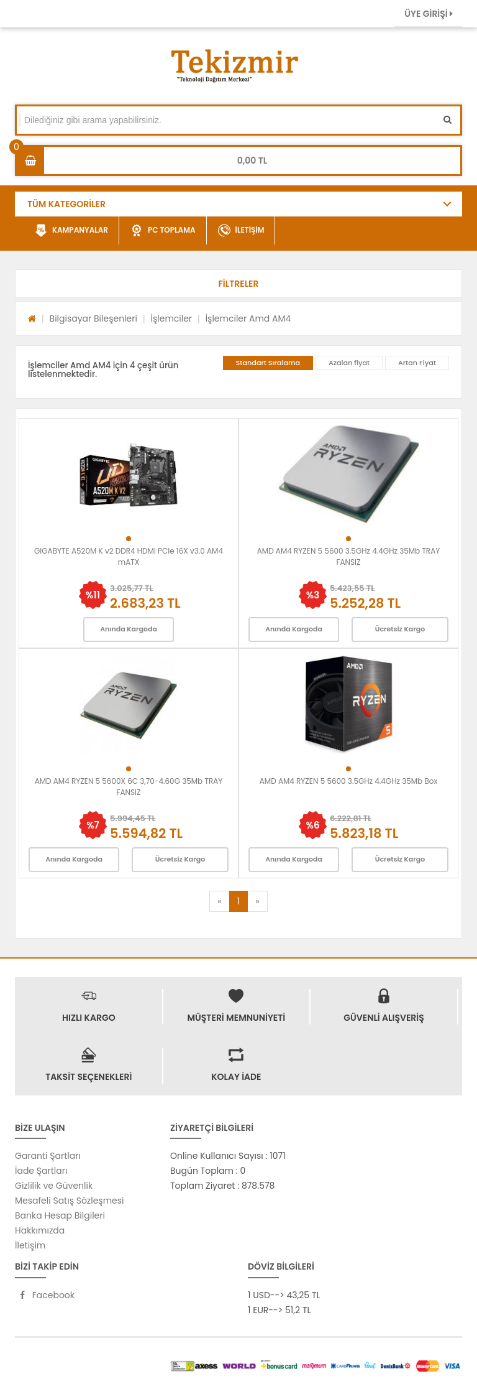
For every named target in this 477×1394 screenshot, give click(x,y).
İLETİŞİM (241, 230)
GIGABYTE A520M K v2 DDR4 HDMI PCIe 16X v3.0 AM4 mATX (128, 556)
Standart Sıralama (268, 363)
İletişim (30, 1245)
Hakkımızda (40, 1230)
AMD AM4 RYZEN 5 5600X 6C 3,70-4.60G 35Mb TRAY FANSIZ (129, 786)
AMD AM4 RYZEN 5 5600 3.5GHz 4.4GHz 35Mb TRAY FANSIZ (348, 556)
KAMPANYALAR (71, 230)
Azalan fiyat (349, 363)
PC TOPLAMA (163, 230)
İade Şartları (41, 1170)
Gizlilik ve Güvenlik (54, 1185)
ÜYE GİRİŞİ (428, 13)
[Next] (257, 901)
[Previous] (219, 901)
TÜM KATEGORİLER (66, 204)
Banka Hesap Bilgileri (60, 1215)
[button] (238, 283)
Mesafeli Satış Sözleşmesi (69, 1200)
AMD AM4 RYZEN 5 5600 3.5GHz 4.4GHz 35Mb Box (348, 781)
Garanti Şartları (48, 1156)
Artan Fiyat (417, 363)
